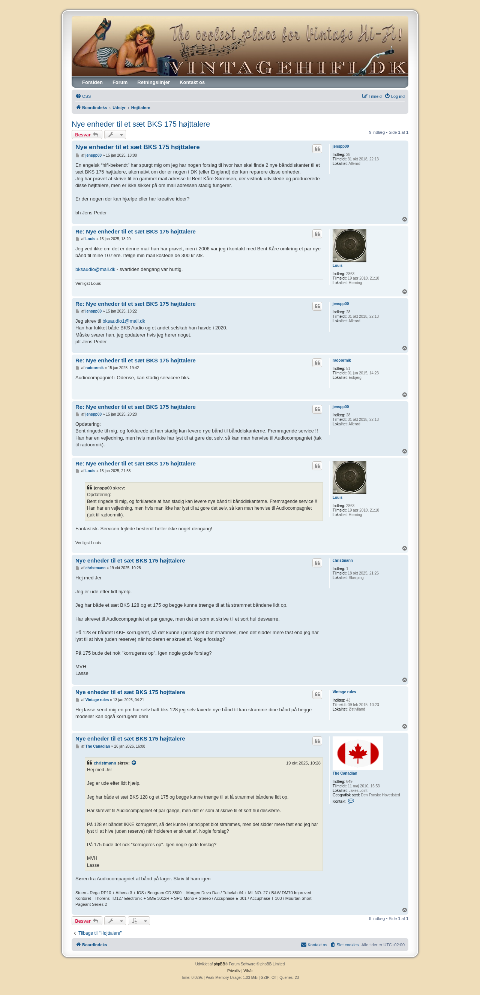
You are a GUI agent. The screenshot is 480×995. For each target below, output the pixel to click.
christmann (343, 560)
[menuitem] (83, 96)
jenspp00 (341, 146)
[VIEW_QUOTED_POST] (134, 763)
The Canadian (345, 773)
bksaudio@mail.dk (95, 269)
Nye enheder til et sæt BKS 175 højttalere (141, 124)
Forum (120, 82)
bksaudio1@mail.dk (123, 321)
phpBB (219, 964)
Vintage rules (344, 692)
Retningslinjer (153, 82)
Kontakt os (192, 82)
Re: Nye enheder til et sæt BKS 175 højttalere (135, 231)
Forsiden (92, 82)
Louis (338, 265)
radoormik (342, 360)
